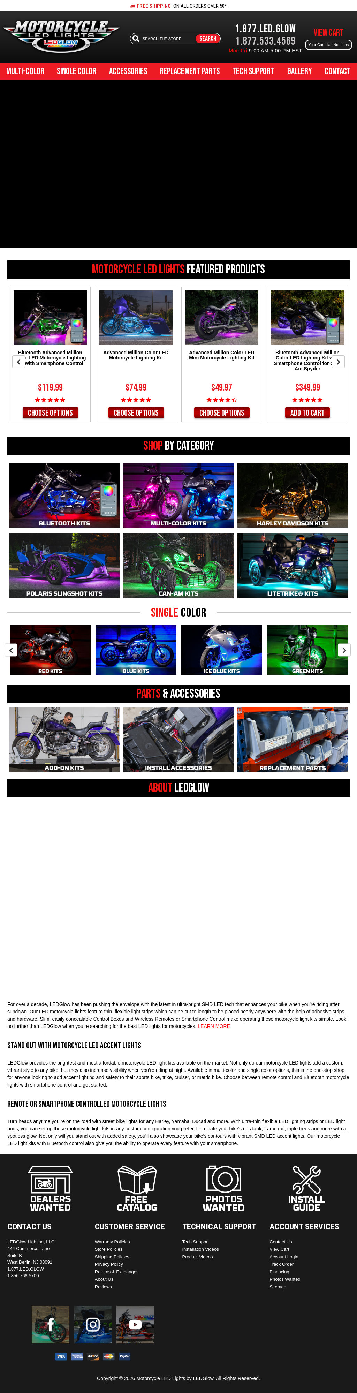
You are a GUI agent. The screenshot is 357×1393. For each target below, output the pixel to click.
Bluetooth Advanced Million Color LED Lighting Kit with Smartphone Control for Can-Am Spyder (307, 360)
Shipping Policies (112, 1256)
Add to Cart (307, 413)
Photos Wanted (284, 1279)
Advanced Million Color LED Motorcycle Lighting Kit (135, 355)
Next (338, 362)
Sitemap (277, 1286)
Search (208, 39)
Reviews (103, 1286)
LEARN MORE (214, 1026)
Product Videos (197, 1256)
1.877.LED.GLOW (265, 29)
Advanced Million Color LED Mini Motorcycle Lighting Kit (221, 355)
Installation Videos (200, 1249)
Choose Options (50, 413)
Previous (19, 362)
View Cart (279, 1249)
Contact (338, 71)
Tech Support (253, 71)
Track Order (281, 1264)
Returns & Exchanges (117, 1271)
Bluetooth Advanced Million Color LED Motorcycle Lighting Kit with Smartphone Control (50, 358)
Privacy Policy (109, 1264)
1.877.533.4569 (265, 41)
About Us (104, 1279)
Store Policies (108, 1249)
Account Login (283, 1256)
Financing (279, 1271)
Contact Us (280, 1241)
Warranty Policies (112, 1241)
